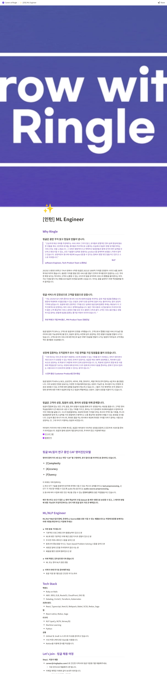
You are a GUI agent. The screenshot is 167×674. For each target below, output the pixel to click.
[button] (9, 2)
